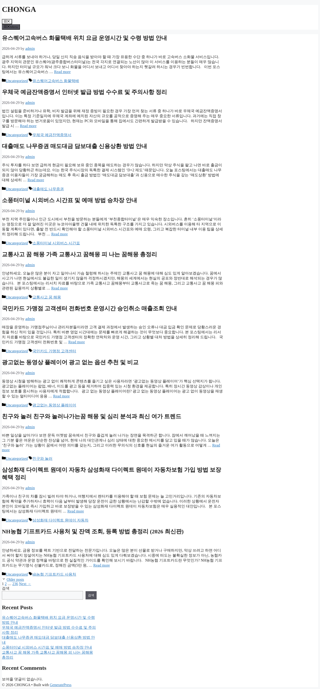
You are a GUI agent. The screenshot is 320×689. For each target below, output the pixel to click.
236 (15, 584)
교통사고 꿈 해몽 (46, 297)
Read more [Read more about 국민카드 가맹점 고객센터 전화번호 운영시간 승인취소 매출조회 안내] (76, 342)
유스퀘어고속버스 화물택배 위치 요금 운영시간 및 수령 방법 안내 (84, 38)
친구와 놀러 (42, 458)
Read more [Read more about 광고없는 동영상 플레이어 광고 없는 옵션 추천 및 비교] (61, 396)
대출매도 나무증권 (48, 189)
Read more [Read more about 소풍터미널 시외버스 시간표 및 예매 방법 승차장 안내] (59, 234)
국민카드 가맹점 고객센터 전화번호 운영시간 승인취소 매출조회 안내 (89, 308)
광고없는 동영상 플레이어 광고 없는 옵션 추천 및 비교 (70, 362)
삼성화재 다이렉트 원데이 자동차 (60, 520)
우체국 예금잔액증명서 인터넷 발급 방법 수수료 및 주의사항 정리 (84, 92)
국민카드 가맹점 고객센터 (54, 351)
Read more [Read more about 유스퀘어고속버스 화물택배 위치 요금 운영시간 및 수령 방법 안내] (62, 72)
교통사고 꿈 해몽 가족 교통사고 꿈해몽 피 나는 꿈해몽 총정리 (79, 254)
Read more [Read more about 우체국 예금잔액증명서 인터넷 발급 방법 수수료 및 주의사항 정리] (28, 126)
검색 (5, 588)
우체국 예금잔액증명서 (51, 135)
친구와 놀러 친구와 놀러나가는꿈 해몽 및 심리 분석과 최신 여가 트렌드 (91, 416)
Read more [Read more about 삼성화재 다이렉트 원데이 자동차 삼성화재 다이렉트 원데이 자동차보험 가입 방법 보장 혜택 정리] (75, 511)
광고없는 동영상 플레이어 (54, 405)
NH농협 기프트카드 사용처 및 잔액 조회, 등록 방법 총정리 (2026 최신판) (93, 531)
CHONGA (19, 9)
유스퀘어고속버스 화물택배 (55, 81)
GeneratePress (61, 685)
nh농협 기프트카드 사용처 (54, 574)
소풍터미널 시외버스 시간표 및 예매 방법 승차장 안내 (69, 200)
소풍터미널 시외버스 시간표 (56, 243)
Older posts (15, 579)
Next (25, 584)
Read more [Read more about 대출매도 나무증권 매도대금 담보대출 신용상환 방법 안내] (36, 180)
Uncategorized (17, 81)
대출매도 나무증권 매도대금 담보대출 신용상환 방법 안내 (74, 146)
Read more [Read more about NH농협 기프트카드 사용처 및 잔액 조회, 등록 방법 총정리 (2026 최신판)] (101, 565)
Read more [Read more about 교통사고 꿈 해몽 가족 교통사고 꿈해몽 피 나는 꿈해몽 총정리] (59, 288)
